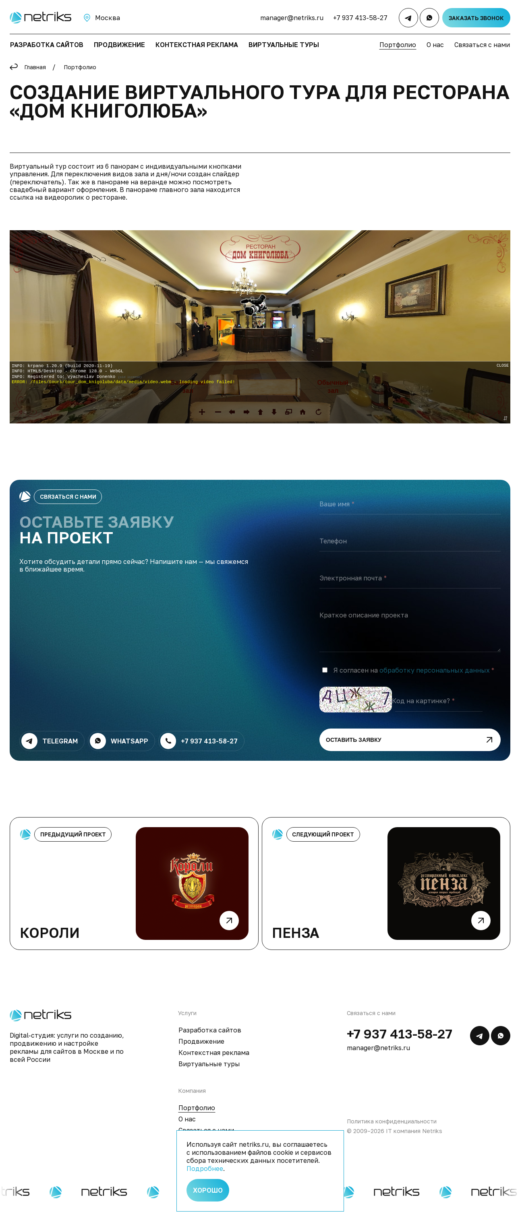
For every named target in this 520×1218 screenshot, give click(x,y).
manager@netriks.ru (291, 18)
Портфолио (80, 67)
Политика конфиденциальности (392, 1129)
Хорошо (208, 1190)
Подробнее (204, 1168)
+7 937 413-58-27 (360, 18)
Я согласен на (411, 678)
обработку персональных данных (434, 678)
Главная (35, 67)
